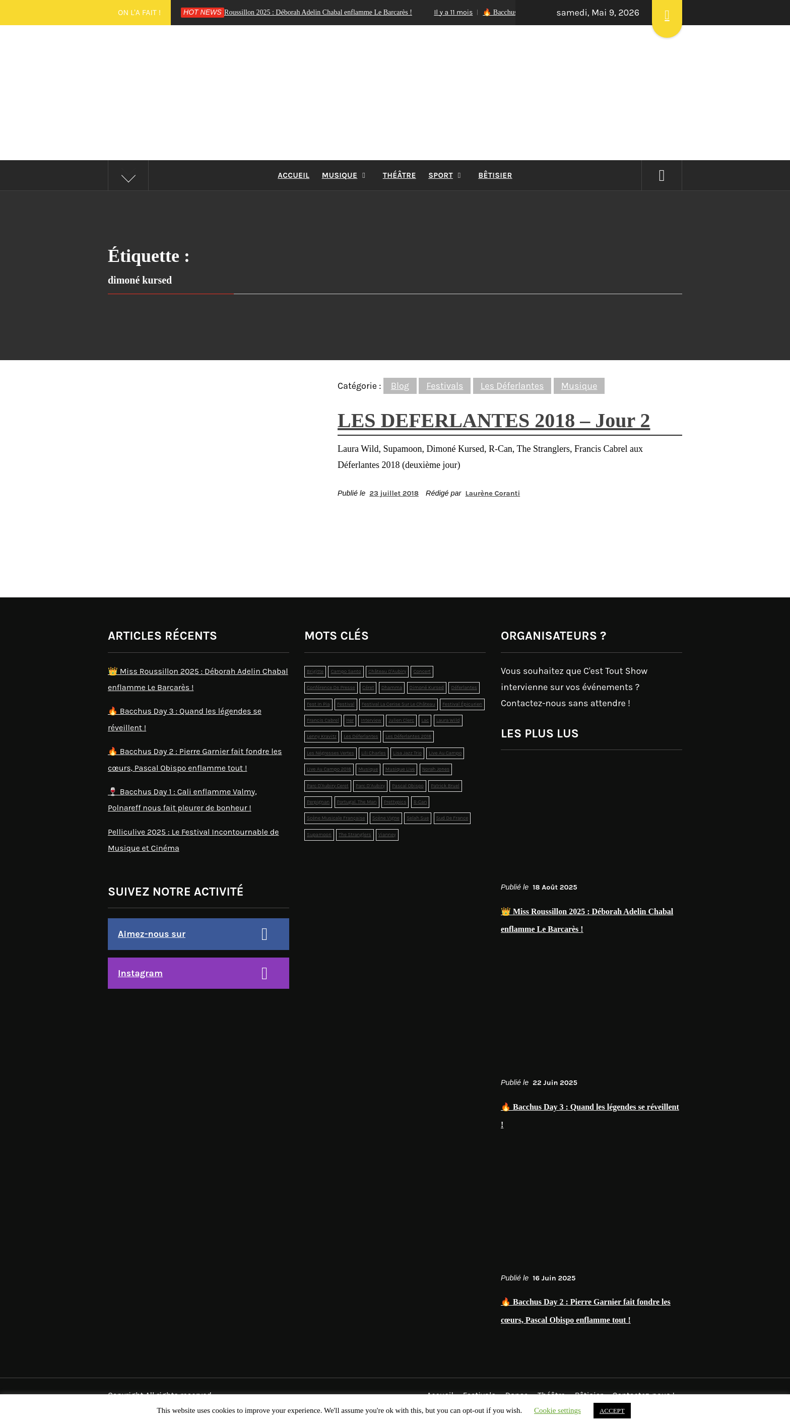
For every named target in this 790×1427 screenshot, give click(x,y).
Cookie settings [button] (557, 1410)
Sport (447, 175)
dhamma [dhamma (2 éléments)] (392, 688)
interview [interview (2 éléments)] (371, 720)
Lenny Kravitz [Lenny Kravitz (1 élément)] (322, 736)
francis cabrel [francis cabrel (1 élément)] (323, 720)
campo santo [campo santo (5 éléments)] (346, 671)
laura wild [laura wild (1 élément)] (448, 720)
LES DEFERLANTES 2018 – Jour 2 (494, 420)
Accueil (293, 175)
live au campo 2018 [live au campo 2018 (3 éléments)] (329, 769)
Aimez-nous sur (151, 933)
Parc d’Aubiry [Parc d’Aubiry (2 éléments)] (370, 786)
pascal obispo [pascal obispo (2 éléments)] (408, 786)
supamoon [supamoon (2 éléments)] (319, 835)
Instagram (140, 973)
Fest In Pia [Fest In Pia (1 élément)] (318, 704)
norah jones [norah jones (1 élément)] (436, 769)
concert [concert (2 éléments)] (422, 671)
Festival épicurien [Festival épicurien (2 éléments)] (462, 704)
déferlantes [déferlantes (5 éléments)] (464, 688)
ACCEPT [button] (612, 1410)
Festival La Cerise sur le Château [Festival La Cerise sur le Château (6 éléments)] (398, 704)
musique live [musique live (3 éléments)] (400, 769)
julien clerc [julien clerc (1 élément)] (401, 720)
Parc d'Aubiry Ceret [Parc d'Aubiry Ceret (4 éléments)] (328, 786)
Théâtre (399, 175)
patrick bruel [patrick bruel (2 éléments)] (445, 786)
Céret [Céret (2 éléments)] (368, 688)
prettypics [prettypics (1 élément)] (395, 802)
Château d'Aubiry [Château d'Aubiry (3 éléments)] (387, 671)
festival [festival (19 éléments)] (346, 704)
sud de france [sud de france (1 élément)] (452, 818)
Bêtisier (495, 175)
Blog (400, 385)
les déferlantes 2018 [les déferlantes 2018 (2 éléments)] (408, 736)
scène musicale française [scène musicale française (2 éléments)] (336, 818)
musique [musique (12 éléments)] (368, 769)
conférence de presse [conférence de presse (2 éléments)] (331, 688)
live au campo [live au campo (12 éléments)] (445, 753)
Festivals (444, 385)
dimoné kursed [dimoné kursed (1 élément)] (427, 688)
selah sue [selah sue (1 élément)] (418, 818)
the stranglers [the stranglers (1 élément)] (355, 835)
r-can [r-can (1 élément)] (420, 802)
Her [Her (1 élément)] (350, 720)
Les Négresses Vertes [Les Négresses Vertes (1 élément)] (330, 753)
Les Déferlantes (512, 385)
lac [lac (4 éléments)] (425, 720)
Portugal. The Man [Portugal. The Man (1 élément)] (357, 802)
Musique (346, 175)
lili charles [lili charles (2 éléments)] (373, 753)
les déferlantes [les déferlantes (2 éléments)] (361, 736)
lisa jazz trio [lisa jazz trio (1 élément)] (407, 753)
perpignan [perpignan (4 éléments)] (318, 802)
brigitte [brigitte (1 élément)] (315, 671)
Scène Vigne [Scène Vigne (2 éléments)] (386, 818)
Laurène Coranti (492, 493)
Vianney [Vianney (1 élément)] (387, 835)
